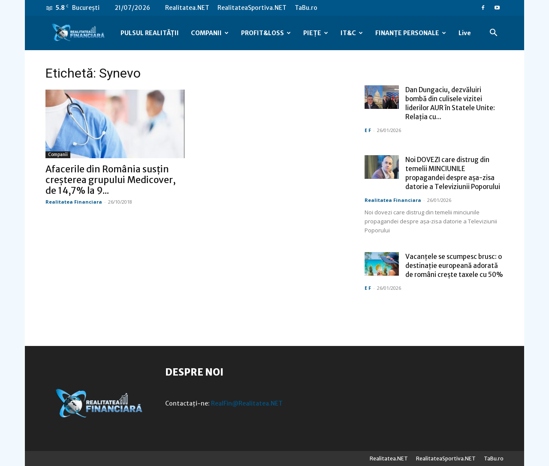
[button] (493, 34)
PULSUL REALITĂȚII (150, 33)
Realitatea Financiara (73, 201)
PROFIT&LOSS (266, 33)
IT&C (352, 33)
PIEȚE (315, 33)
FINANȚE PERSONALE (410, 33)
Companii (58, 154)
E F (368, 130)
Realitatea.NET (187, 8)
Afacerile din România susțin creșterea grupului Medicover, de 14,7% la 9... (110, 179)
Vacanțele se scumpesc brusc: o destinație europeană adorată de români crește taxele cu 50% (454, 266)
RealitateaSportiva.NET (252, 8)
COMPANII (210, 33)
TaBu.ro (306, 8)
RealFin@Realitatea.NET (247, 403)
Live (465, 33)
